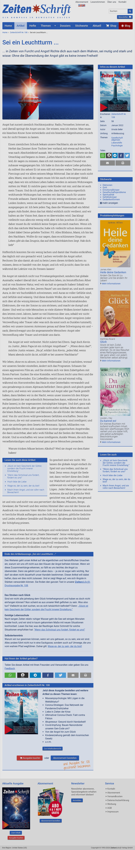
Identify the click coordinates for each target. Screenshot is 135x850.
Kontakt (122, 2)
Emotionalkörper (111, 190)
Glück (103, 341)
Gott (105, 187)
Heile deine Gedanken (113, 272)
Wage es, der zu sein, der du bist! (23, 485)
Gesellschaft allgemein (117, 139)
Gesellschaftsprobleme (114, 192)
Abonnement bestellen (65, 758)
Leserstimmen (98, 2)
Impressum (113, 811)
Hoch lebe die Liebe (16, 481)
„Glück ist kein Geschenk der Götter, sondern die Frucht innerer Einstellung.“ (24, 468)
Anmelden (77, 800)
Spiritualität (108, 194)
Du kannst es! (108, 420)
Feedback (10, 668)
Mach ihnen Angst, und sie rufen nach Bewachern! (25, 491)
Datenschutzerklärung (118, 800)
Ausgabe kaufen (29, 758)
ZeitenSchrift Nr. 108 (18, 32)
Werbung (111, 804)
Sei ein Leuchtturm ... (39, 32)
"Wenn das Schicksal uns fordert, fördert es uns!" (23, 476)
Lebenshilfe (116, 142)
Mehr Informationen (111, 283)
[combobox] (118, 11)
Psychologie (117, 145)
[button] (10, 675)
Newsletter (125, 17)
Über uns (111, 2)
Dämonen (107, 185)
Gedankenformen (111, 199)
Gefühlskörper (110, 197)
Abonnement (81, 2)
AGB (109, 808)
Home (4, 32)
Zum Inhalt (15, 833)
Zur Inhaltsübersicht (52, 748)
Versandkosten (114, 796)
